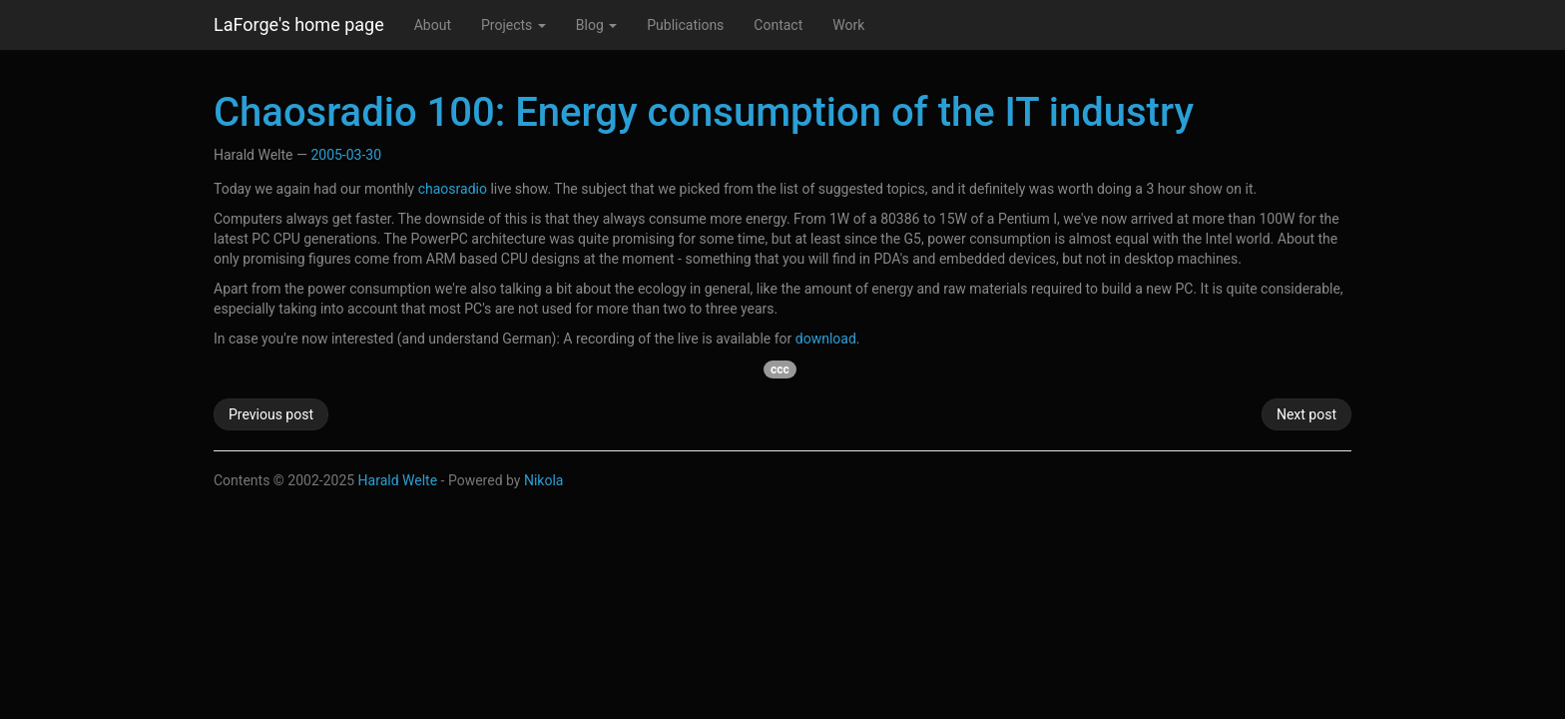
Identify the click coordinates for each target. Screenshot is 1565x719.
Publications (685, 25)
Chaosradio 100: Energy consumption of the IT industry (704, 112)
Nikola (544, 480)
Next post (1306, 414)
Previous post (271, 414)
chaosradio (452, 189)
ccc (780, 369)
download (825, 339)
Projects (513, 25)
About (432, 25)
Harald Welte (398, 480)
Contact (778, 25)
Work (848, 25)
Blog (596, 25)
